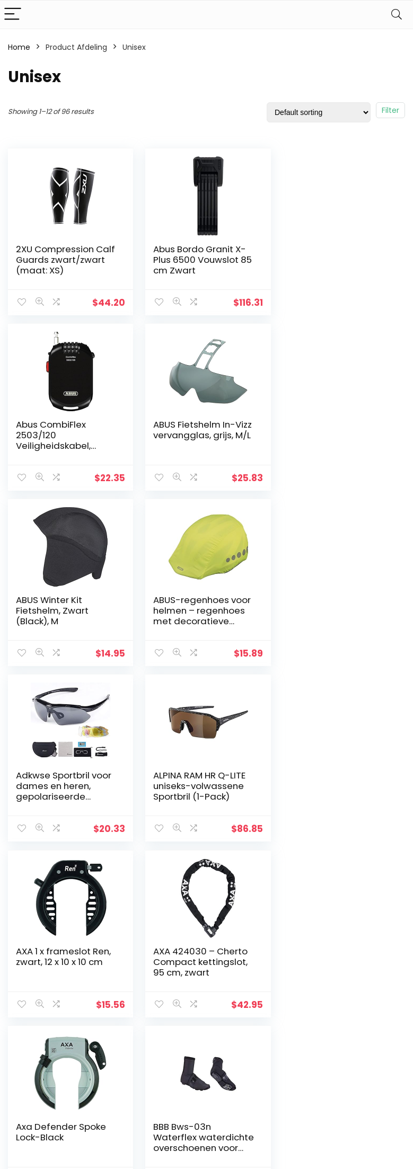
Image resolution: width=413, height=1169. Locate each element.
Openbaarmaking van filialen (241, 1013)
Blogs (153, 998)
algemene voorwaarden (233, 988)
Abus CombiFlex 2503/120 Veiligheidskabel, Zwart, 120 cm (326, 265)
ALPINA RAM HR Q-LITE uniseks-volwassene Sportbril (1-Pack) (198, 610)
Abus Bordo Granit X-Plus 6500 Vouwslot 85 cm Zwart (201, 260)
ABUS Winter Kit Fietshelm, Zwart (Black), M (188, 435)
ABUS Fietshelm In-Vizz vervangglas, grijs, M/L (65, 429)
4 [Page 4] (189, 869)
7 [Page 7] (241, 869)
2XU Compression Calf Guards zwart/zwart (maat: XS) (65, 260)
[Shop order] (319, 112)
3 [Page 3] (171, 869)
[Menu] (12, 15)
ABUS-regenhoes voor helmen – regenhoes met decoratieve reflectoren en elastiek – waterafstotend (339, 445)
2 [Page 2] (154, 869)
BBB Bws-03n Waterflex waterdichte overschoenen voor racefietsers (331, 796)
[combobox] (343, 971)
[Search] (396, 15)
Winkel (156, 983)
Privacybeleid (233, 968)
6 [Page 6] (224, 869)
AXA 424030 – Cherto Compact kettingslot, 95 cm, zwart (63, 786)
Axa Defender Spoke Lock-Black (197, 780)
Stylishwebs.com (112, 1153)
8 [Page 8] (259, 869)
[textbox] (343, 971)
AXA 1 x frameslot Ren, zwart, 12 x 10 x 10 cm (336, 605)
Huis (151, 968)
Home (19, 47)
